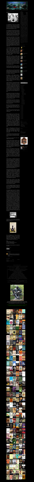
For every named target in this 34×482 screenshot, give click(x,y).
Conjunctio (25, 19)
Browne (22, 12)
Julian (23, 37)
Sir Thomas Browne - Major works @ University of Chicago (17, 269)
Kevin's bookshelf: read (17, 308)
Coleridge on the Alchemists (17, 271)
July (22, 98)
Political (21, 27)
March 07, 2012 (10, 256)
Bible (25, 18)
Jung (25, 15)
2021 (21, 113)
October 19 (25, 31)
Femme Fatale (23, 46)
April (22, 95)
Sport (22, 22)
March (22, 91)
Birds (21, 23)
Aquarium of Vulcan (17, 2)
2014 (21, 106)
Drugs (22, 29)
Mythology (22, 21)
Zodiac (24, 27)
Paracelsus (26, 21)
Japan (21, 37)
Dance (24, 23)
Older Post (18, 259)
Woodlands (22, 36)
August (23, 99)
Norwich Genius (22, 34)
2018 (21, 110)
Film (25, 20)
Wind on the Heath (24, 94)
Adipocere (10, 247)
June (22, 97)
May (22, 96)
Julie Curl (26, 41)
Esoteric (22, 13)
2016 (21, 108)
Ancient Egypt (22, 30)
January (23, 89)
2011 (21, 87)
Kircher (27, 27)
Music (27, 17)
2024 (21, 116)
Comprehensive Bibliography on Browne (17, 274)
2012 (21, 88)
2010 (21, 86)
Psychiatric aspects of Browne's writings (18, 275)
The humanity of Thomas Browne (17, 273)
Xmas (25, 40)
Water (22, 18)
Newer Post (7, 259)
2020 (21, 112)
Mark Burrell (25, 37)
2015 (21, 107)
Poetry (26, 34)
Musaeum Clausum (23, 26)
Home (13, 259)
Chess (21, 40)
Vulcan (22, 33)
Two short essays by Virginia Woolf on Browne (17, 270)
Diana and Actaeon (24, 93)
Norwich (22, 14)
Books (21, 19)
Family (23, 40)
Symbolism (22, 15)
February (23, 90)
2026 (21, 118)
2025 (21, 117)
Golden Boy (26, 36)
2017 (21, 109)
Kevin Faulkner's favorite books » (22, 481)
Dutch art (25, 33)
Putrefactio (23, 92)
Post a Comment (8, 258)
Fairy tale (22, 31)
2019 (21, 111)
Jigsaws (23, 41)
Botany (25, 22)
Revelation (22, 20)
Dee (25, 30)
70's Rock (25, 29)
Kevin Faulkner (25, 146)
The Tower (23, 77)
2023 (21, 115)
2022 (21, 114)
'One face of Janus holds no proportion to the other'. (24, 71)
